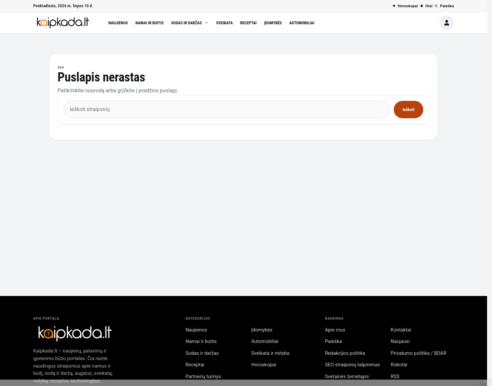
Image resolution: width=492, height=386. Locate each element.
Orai (426, 6)
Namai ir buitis (149, 22)
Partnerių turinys (203, 376)
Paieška (444, 6)
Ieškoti (408, 109)
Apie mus (335, 330)
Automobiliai (301, 22)
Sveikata (224, 22)
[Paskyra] (446, 22)
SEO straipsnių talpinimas (352, 365)
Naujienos (118, 22)
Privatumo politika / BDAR (418, 353)
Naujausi (400, 341)
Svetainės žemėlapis (347, 376)
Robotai (399, 365)
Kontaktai (401, 330)
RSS (395, 376)
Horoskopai (405, 6)
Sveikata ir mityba (270, 353)
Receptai (248, 22)
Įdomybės (273, 22)
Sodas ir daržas (190, 22)
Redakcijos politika (345, 353)
